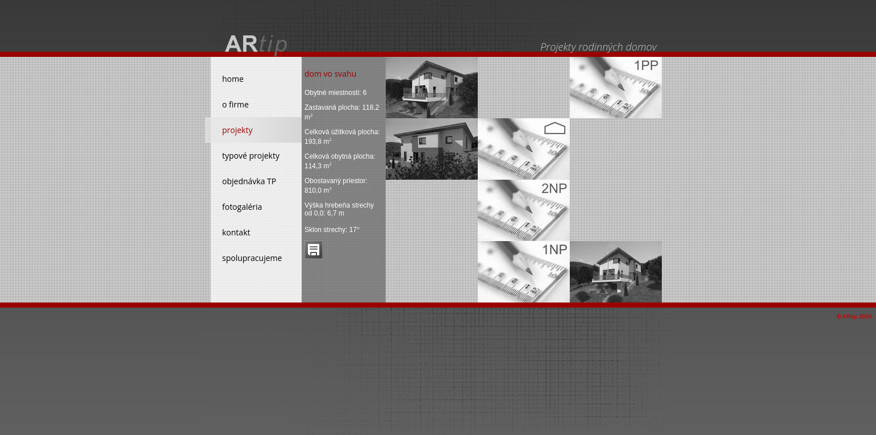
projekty (237, 130)
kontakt (236, 232)
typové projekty (251, 155)
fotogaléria (242, 206)
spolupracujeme (252, 257)
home (233, 78)
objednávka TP (249, 181)
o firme (235, 104)
